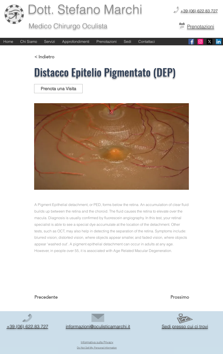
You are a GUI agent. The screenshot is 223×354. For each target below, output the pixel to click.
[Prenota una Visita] (58, 88)
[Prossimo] (177, 297)
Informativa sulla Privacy (97, 342)
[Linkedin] (218, 41)
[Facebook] (191, 41)
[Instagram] (200, 41)
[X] (209, 41)
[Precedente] (49, 297)
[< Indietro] (49, 56)
